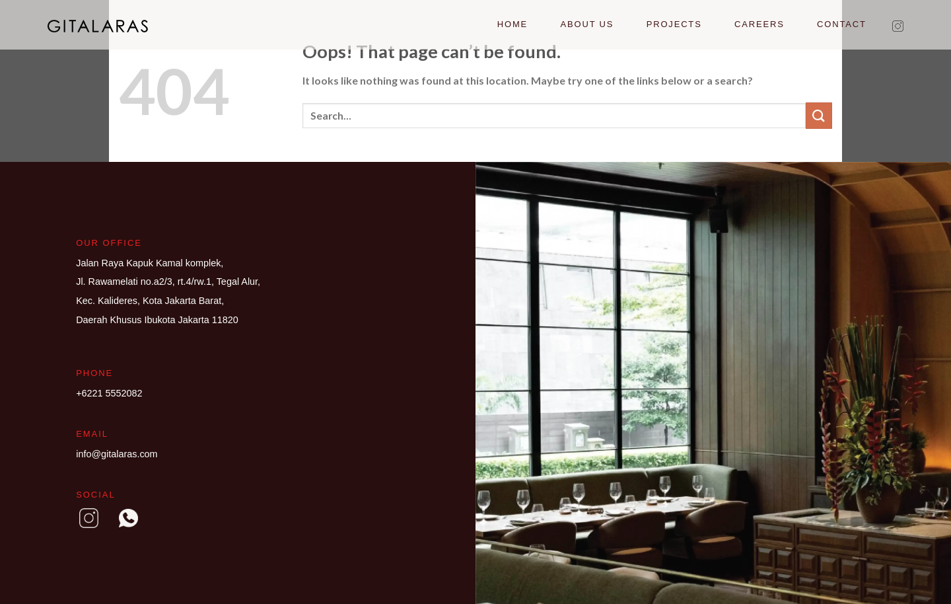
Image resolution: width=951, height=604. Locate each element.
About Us (587, 24)
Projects (674, 24)
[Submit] (819, 115)
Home (512, 24)
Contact (841, 24)
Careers (759, 24)
